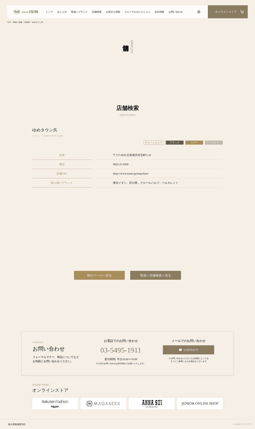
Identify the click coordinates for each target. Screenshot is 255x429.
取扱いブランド (79, 12)
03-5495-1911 (120, 350)
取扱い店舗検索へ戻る (155, 275)
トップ (49, 12)
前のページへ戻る (99, 275)
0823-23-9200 (120, 164)
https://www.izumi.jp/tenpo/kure (130, 173)
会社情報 (159, 12)
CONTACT (191, 350)
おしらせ (62, 12)
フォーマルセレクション (137, 12)
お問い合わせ (176, 12)
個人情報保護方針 (17, 424)
